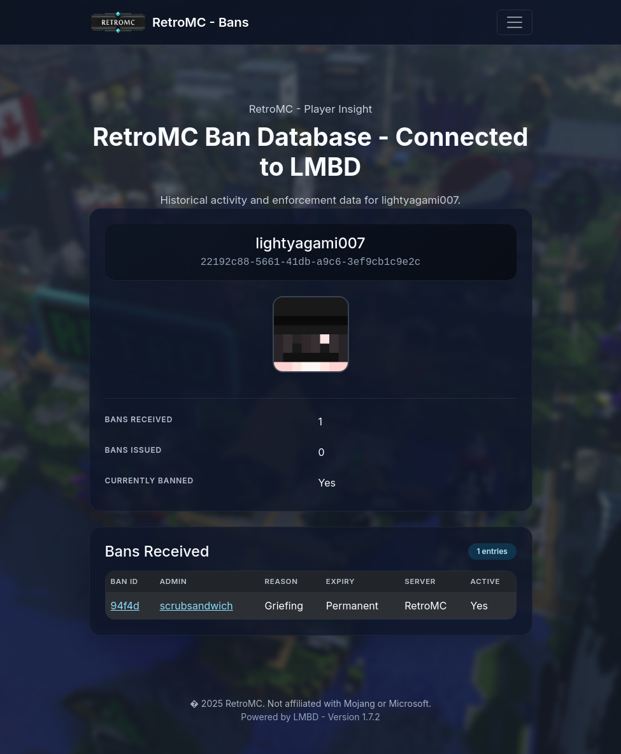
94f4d (125, 605)
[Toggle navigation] (514, 22)
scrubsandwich (196, 605)
